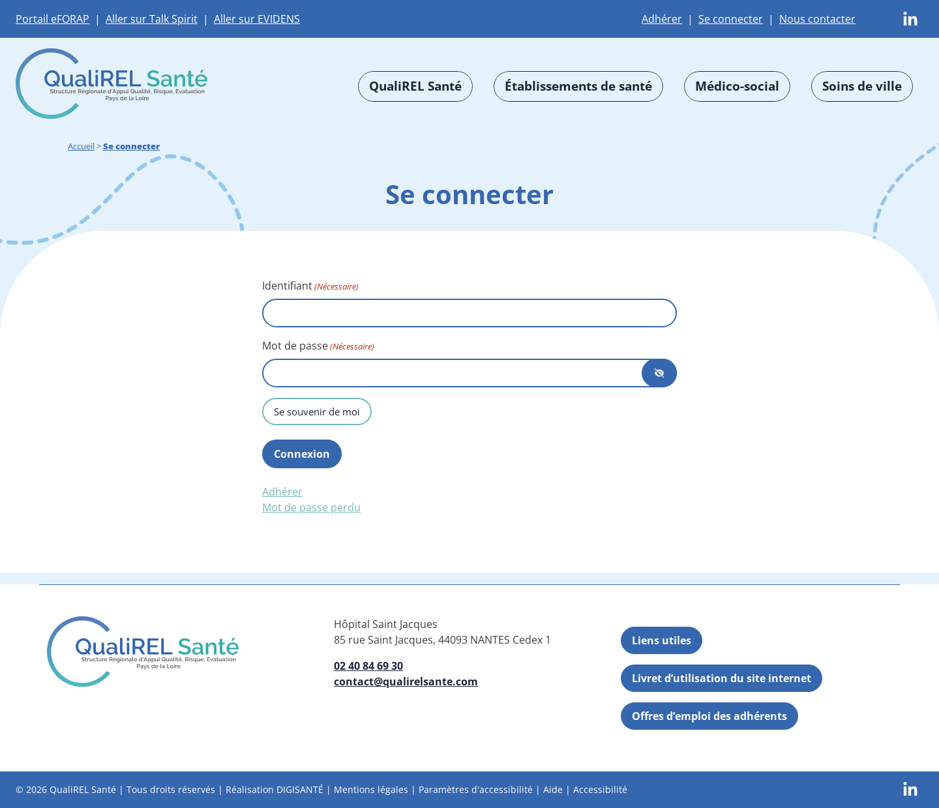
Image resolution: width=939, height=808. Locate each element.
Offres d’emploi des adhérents (709, 716)
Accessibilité (600, 789)
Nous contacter (817, 19)
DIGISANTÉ (299, 789)
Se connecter (730, 19)
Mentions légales (371, 789)
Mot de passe (318, 345)
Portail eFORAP (52, 19)
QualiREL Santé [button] (415, 86)
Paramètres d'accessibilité (476, 789)
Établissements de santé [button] (578, 86)
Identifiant (310, 285)
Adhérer (662, 19)
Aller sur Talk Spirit (152, 19)
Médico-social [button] (737, 86)
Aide (553, 789)
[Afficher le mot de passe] (659, 373)
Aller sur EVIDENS (257, 19)
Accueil (81, 146)
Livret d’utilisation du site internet (721, 678)
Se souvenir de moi (317, 411)
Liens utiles (661, 640)
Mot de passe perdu (311, 507)
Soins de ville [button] (862, 86)
